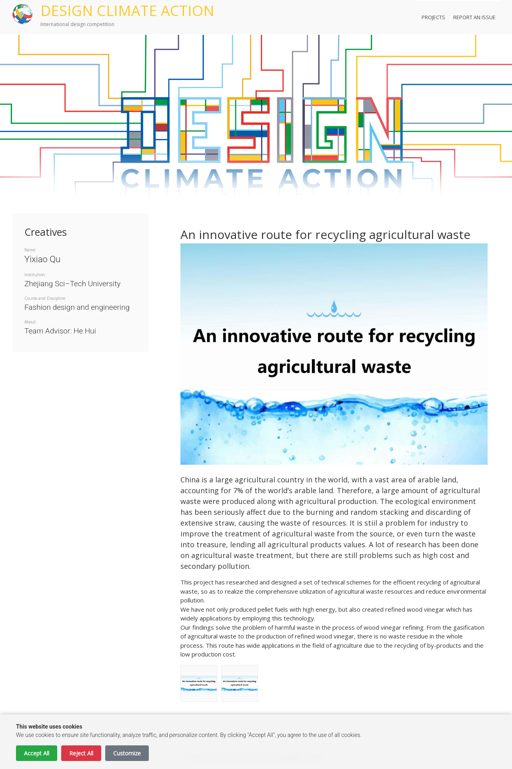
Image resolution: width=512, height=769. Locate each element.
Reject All (81, 753)
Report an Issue (474, 17)
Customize (127, 753)
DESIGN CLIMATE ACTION (127, 10)
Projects (433, 17)
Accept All (36, 753)
